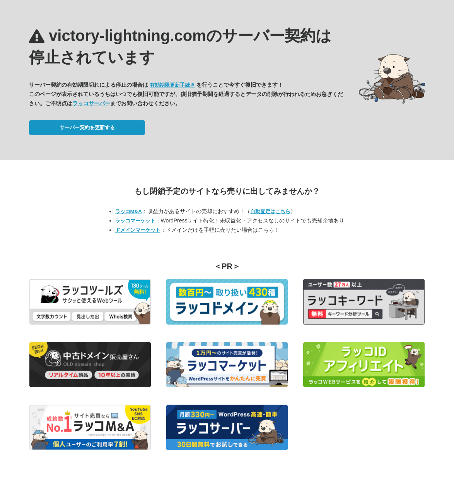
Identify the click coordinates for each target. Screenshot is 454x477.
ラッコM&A (128, 211)
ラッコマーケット (135, 221)
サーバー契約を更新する (87, 127)
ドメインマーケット (137, 230)
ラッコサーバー (91, 103)
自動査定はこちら (270, 211)
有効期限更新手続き (172, 85)
